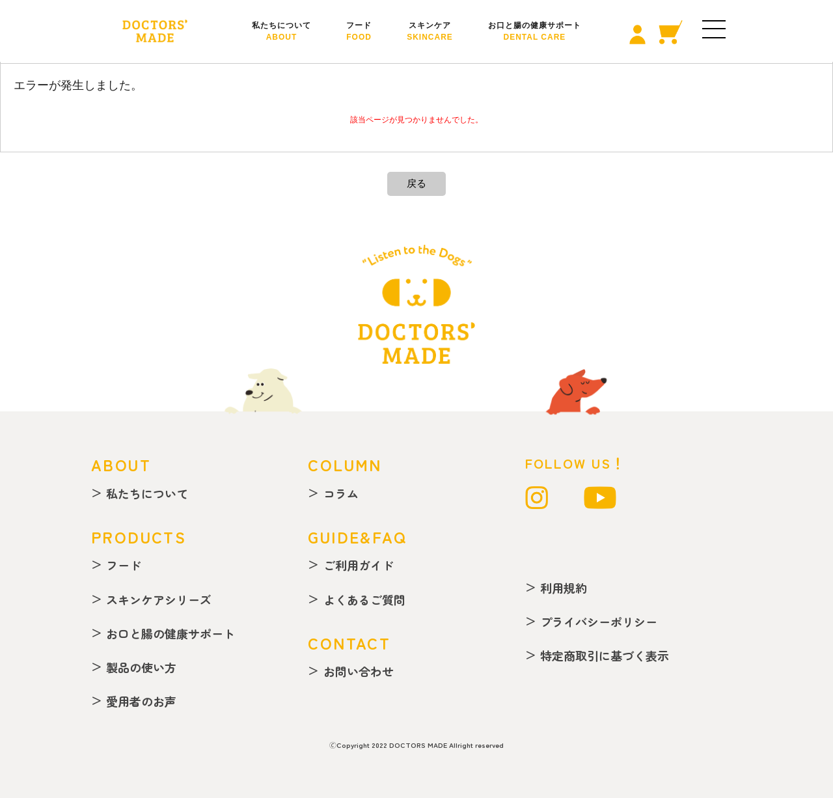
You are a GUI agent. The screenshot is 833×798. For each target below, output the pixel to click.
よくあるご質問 (364, 599)
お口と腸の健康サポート (534, 31)
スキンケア (430, 31)
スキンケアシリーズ (159, 599)
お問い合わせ (358, 671)
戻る (416, 183)
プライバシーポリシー (598, 621)
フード (359, 31)
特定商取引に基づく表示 (604, 655)
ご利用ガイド (358, 565)
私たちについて (281, 31)
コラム (341, 493)
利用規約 (563, 587)
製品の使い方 (141, 667)
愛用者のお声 (141, 701)
